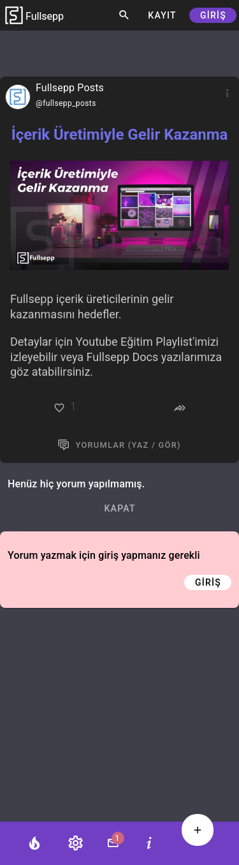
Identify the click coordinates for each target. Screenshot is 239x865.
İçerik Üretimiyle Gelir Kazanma (119, 135)
